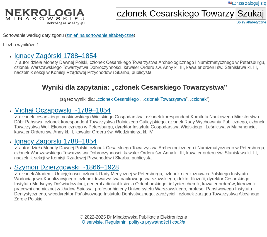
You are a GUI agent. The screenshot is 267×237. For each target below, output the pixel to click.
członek (199, 99)
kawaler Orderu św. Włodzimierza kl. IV (114, 132)
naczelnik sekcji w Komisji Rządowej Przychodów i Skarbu (71, 72)
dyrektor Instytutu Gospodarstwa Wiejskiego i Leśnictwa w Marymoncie (185, 127)
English (236, 3)
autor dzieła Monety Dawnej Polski (53, 62)
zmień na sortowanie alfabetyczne (100, 35)
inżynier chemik (184, 183)
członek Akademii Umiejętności (49, 173)
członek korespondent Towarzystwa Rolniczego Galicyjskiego (105, 121)
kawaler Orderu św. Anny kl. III (154, 67)
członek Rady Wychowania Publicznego (207, 121)
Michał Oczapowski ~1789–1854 (62, 110)
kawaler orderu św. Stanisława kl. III (221, 67)
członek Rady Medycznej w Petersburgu (122, 173)
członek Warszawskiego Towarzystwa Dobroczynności (67, 67)
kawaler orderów (218, 183)
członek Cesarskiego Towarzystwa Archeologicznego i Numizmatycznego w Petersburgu (177, 62)
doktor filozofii (191, 178)
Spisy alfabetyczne (251, 22)
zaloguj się (255, 3)
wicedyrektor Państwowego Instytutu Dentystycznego (101, 193)
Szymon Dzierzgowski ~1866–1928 (66, 167)
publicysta (142, 72)
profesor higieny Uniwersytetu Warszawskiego (140, 188)
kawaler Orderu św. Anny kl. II (43, 132)
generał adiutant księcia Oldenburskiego (126, 183)
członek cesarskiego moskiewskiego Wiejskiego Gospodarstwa (81, 116)
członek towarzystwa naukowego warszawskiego (127, 178)
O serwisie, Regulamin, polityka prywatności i (133, 222)
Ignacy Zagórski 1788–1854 (55, 55)
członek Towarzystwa (165, 99)
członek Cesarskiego (118, 99)
